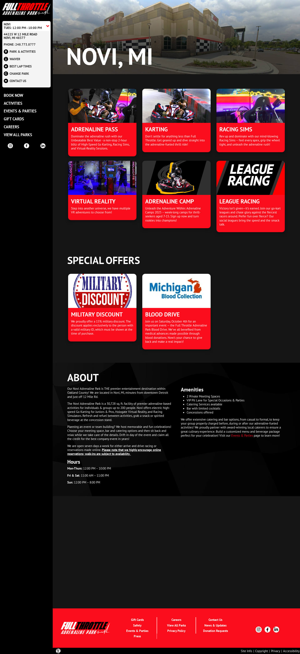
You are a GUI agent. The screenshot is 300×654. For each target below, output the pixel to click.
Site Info (246, 651)
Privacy (275, 651)
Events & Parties (242, 435)
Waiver (12, 59)
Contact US (15, 81)
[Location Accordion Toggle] (26, 26)
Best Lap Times (18, 66)
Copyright (261, 651)
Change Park (16, 73)
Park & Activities (20, 52)
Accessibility (291, 651)
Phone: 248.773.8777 (20, 44)
